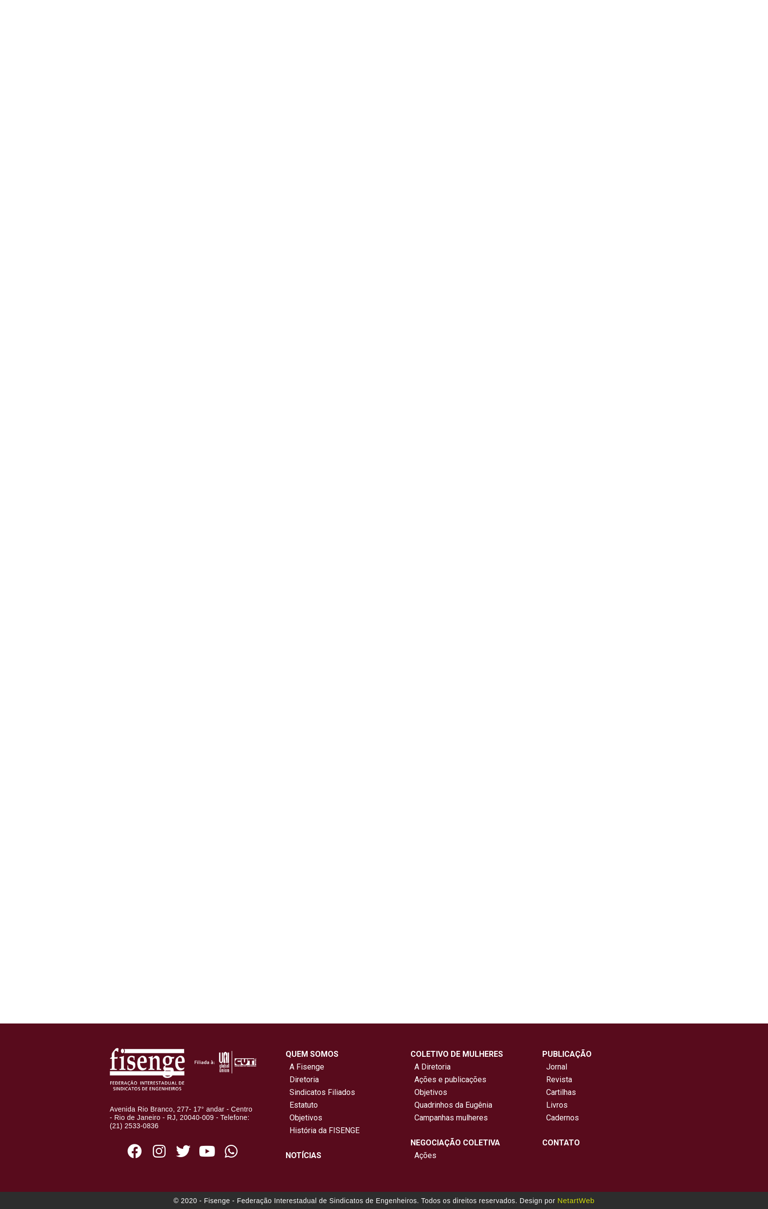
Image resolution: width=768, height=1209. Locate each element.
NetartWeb (576, 1200)
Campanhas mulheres (449, 1117)
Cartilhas (561, 1092)
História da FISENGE (323, 1130)
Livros (557, 1105)
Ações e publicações (448, 1079)
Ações (423, 1155)
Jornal (556, 1066)
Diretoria (302, 1079)
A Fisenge (305, 1066)
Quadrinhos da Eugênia (451, 1105)
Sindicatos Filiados (320, 1092)
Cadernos (562, 1117)
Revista (559, 1079)
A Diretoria (430, 1066)
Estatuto (302, 1105)
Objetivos (304, 1117)
